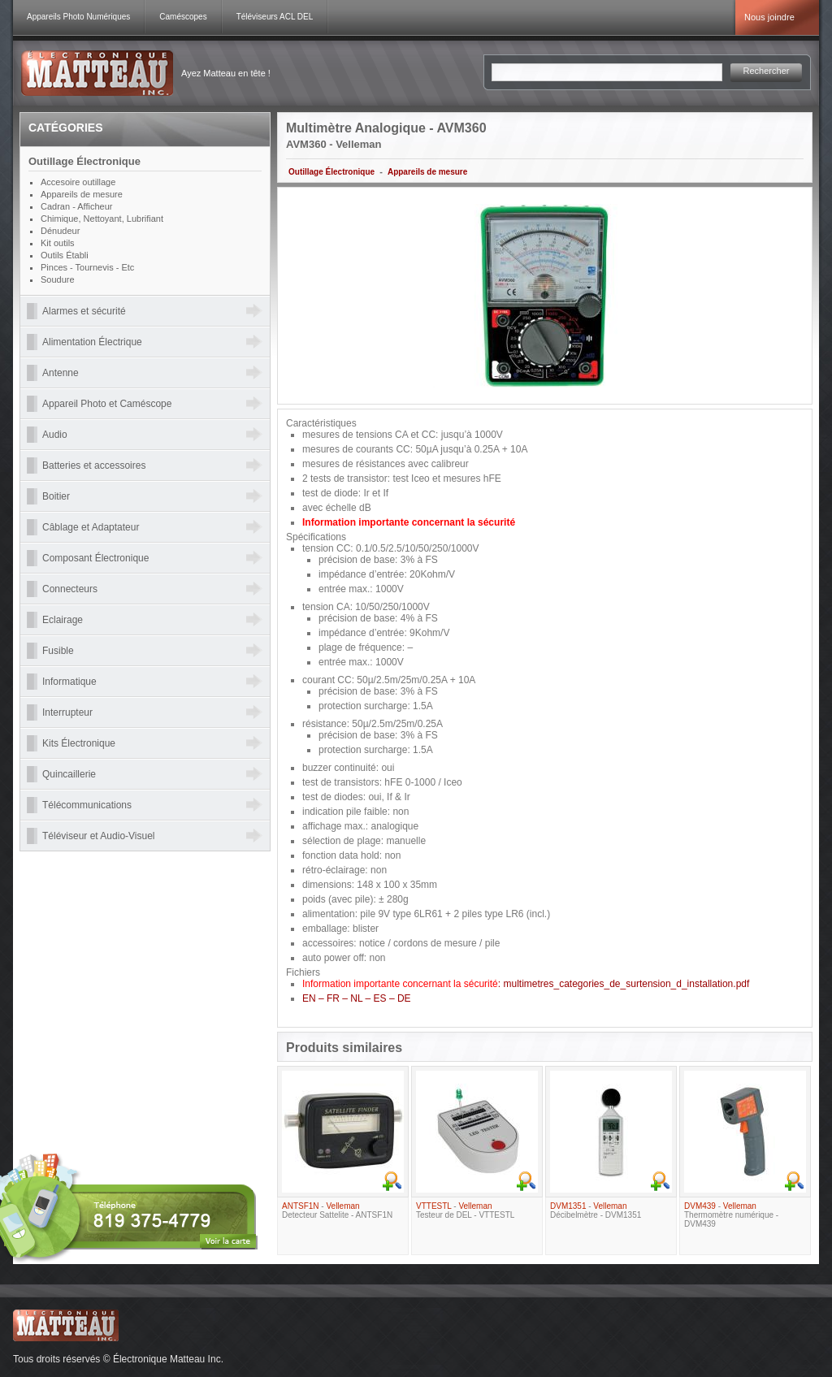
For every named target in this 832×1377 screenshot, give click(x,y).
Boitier (56, 496)
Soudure (58, 279)
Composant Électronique (95, 558)
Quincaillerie (69, 774)
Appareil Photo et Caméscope (106, 403)
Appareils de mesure (427, 171)
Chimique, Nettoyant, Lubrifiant (102, 218)
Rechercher (766, 71)
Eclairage (62, 620)
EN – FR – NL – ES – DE (356, 998)
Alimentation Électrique (92, 342)
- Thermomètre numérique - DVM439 (731, 1215)
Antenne (60, 373)
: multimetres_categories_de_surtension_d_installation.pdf (525, 983)
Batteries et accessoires (93, 465)
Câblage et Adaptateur (90, 527)
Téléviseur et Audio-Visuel (98, 836)
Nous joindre (769, 17)
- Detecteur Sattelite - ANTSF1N (337, 1210)
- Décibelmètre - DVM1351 (595, 1210)
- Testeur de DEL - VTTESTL (465, 1210)
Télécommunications (87, 805)
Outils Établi (65, 255)
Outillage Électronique (331, 171)
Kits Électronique (78, 743)
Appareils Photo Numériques (78, 16)
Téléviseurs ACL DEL (275, 16)
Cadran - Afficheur (76, 206)
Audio (54, 434)
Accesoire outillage (78, 182)
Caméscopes (182, 16)
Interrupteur (67, 712)
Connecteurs (70, 589)
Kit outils (58, 243)
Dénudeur (60, 231)
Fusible (58, 650)
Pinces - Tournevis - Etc (87, 267)
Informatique (69, 681)
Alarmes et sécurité (84, 311)
